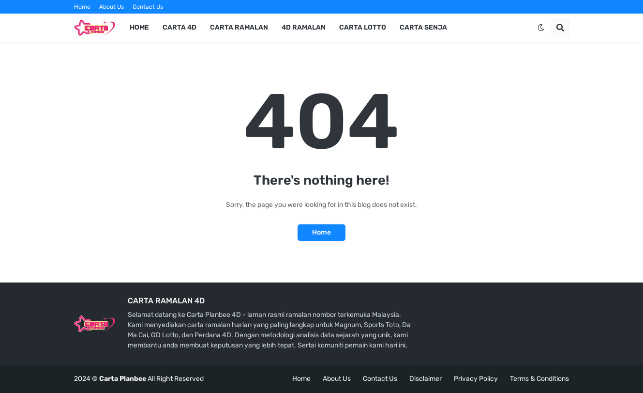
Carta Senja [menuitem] (423, 27)
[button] (541, 27)
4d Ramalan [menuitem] (304, 27)
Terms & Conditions (539, 379)
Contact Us (148, 6)
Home (82, 6)
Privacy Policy (476, 379)
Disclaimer (425, 379)
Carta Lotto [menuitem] (362, 27)
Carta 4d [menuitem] (179, 27)
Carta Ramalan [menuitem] (239, 27)
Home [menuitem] (139, 27)
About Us (111, 6)
